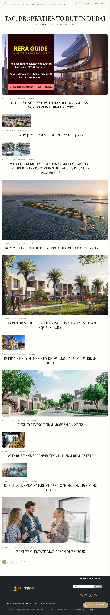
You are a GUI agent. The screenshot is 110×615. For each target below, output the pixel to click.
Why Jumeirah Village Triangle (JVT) (50, 135)
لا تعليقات (34, 98)
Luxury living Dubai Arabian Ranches (51, 425)
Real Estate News (54, 4)
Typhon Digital (91, 610)
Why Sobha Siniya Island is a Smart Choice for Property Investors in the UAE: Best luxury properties (50, 168)
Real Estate (22, 98)
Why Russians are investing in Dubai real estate (51, 456)
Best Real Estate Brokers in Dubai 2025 (50, 552)
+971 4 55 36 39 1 (98, 4)
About (13, 4)
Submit (98, 586)
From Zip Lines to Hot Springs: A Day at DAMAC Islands (50, 248)
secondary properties (36, 4)
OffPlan (21, 4)
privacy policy (50, 603)
